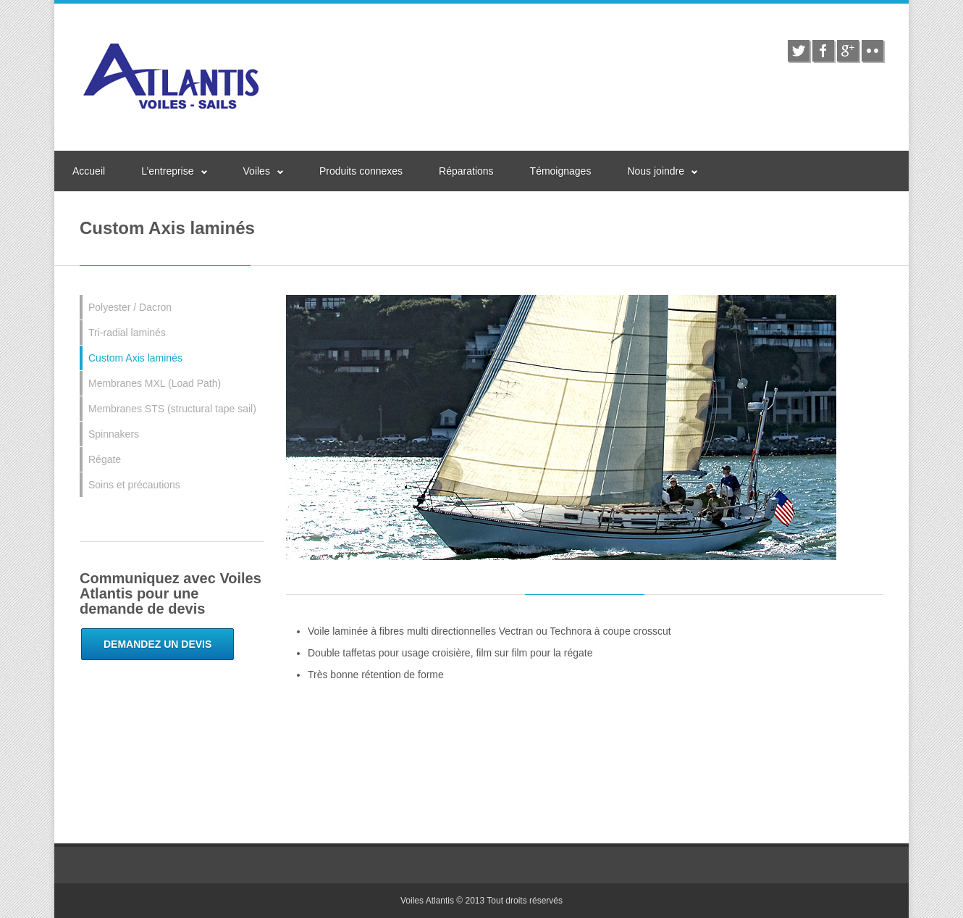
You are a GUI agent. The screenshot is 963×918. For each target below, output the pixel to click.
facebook (823, 51)
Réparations (466, 171)
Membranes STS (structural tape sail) (172, 408)
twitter (798, 51)
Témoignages (561, 171)
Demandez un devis (157, 644)
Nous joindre (655, 171)
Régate (104, 459)
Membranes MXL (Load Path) (154, 383)
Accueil (88, 171)
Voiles (256, 171)
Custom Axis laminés (135, 358)
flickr (872, 51)
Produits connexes (361, 171)
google (848, 51)
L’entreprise (167, 171)
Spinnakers (113, 434)
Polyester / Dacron (130, 307)
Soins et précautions (134, 485)
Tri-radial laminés (127, 332)
